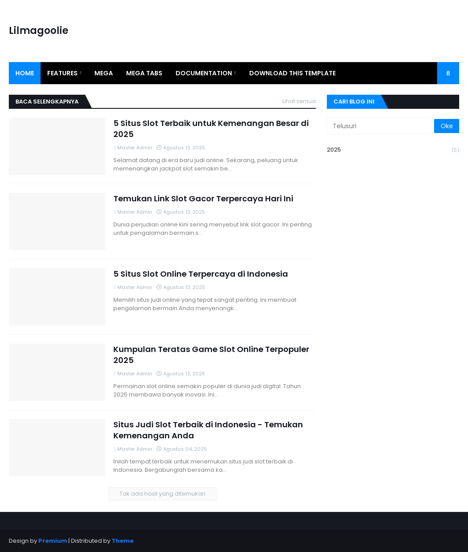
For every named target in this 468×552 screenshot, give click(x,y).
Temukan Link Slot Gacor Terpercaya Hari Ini (203, 198)
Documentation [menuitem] (204, 73)
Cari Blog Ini (353, 101)
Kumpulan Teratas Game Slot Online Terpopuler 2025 (211, 355)
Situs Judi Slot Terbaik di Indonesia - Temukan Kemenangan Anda (208, 430)
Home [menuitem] (24, 73)
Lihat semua (299, 101)
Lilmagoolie (38, 30)
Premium (52, 541)
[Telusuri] (381, 126)
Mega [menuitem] (103, 73)
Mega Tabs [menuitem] (144, 73)
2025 (393, 149)
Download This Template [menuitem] (292, 73)
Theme (123, 541)
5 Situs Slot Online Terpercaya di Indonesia (200, 273)
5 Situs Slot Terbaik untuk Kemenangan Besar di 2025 (211, 129)
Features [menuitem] (62, 73)
